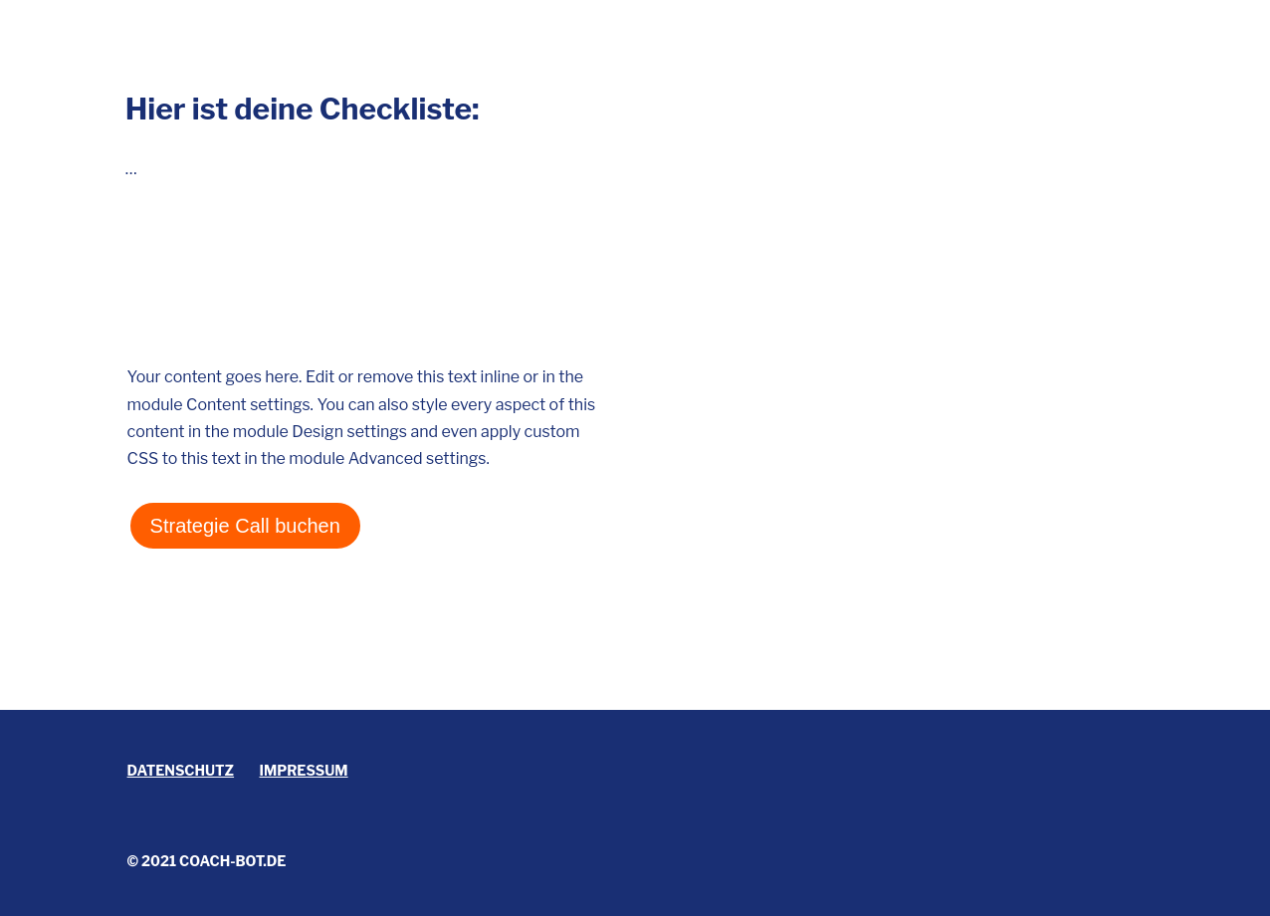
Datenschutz (181, 770)
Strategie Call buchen (245, 526)
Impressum (304, 770)
